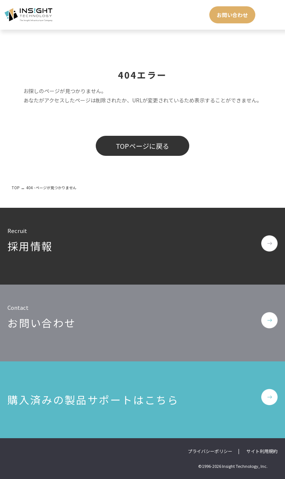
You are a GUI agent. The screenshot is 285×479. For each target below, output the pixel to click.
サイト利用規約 (262, 451)
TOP (15, 187)
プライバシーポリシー (210, 451)
